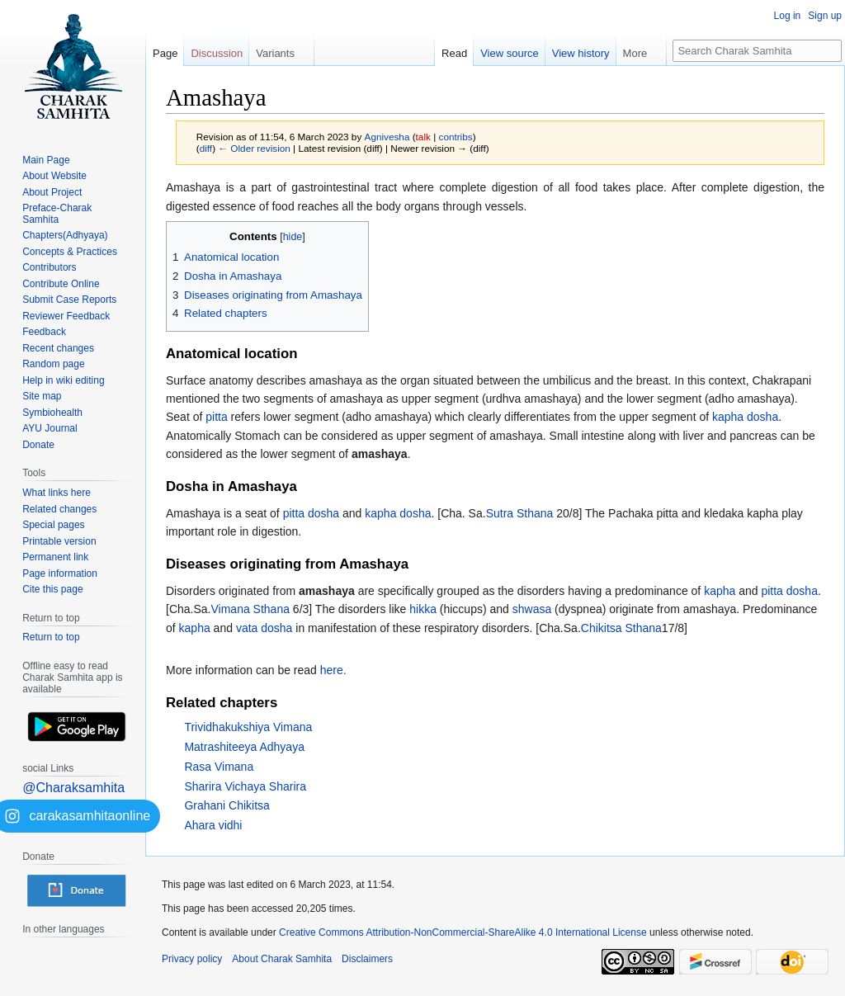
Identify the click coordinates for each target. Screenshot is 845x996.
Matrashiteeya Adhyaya (244, 746)
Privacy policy (192, 959)
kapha (719, 590)
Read (454, 53)
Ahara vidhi (213, 825)
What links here (56, 492)
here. (333, 670)
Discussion (217, 53)
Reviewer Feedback (66, 316)
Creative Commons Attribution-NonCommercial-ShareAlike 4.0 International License (463, 932)
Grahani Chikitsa (227, 805)
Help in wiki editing (63, 380)
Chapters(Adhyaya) (64, 235)
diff (206, 148)
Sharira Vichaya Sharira (245, 786)
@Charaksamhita (73, 788)
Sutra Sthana (520, 513)
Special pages (53, 525)
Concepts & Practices (69, 251)
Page (165, 53)
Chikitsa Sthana (621, 628)
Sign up (825, 15)
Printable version (59, 541)
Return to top (50, 637)
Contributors (49, 267)
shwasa (531, 609)
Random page (53, 364)
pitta (216, 416)
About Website (54, 176)
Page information (59, 573)
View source (509, 53)
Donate (38, 445)
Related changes (59, 509)
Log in (787, 15)
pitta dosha (311, 513)
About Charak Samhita (282, 959)
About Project (52, 192)
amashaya (380, 453)
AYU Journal (49, 428)
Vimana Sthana (249, 609)
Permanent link (55, 557)
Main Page (45, 160)
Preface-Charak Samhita (57, 213)
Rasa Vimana (218, 766)
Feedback (44, 332)
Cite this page (52, 589)
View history (581, 53)
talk (423, 136)
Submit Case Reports (69, 299)
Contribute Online (60, 284)
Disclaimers (367, 959)
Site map (41, 396)
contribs (456, 136)
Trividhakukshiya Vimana (248, 727)
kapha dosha (745, 416)
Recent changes (58, 348)
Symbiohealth (52, 412)
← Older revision (254, 148)
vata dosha (264, 628)
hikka (423, 609)
